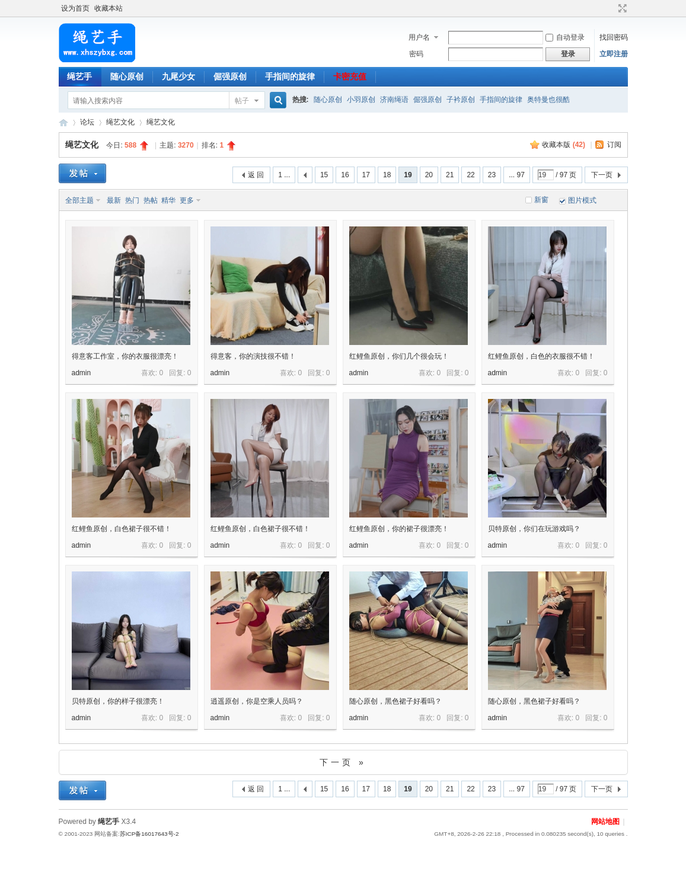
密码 (416, 54)
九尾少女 (178, 76)
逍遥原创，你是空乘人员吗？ (256, 701)
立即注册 (613, 54)
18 (387, 175)
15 (324, 175)
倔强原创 (230, 76)
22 (470, 175)
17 (366, 175)
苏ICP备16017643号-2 (149, 833)
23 (492, 175)
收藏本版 (563, 144)
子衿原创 (460, 99)
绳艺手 (79, 76)
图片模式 (582, 200)
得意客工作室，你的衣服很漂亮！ (125, 356)
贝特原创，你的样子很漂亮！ (118, 701)
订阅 (614, 144)
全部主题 (79, 200)
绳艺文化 (120, 122)
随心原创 (126, 76)
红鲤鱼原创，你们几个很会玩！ (399, 356)
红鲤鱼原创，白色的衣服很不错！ (541, 356)
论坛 (87, 122)
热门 (132, 200)
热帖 (150, 200)
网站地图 (605, 821)
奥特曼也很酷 (548, 99)
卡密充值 (349, 76)
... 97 (517, 175)
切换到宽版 (621, 8)
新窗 (541, 200)
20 (429, 175)
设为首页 (75, 8)
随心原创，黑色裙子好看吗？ (395, 701)
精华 (168, 200)
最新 (114, 200)
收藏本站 (108, 8)
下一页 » (343, 762)
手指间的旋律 (290, 76)
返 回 (256, 175)
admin (81, 373)
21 (450, 175)
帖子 (242, 101)
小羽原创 (361, 99)
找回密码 (613, 37)
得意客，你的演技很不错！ (253, 356)
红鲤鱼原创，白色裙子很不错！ (121, 529)
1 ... (284, 175)
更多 (187, 200)
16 (345, 175)
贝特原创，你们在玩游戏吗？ (534, 529)
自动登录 (565, 37)
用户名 (419, 37)
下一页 (601, 175)
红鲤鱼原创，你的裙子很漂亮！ (399, 529)
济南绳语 (394, 99)
